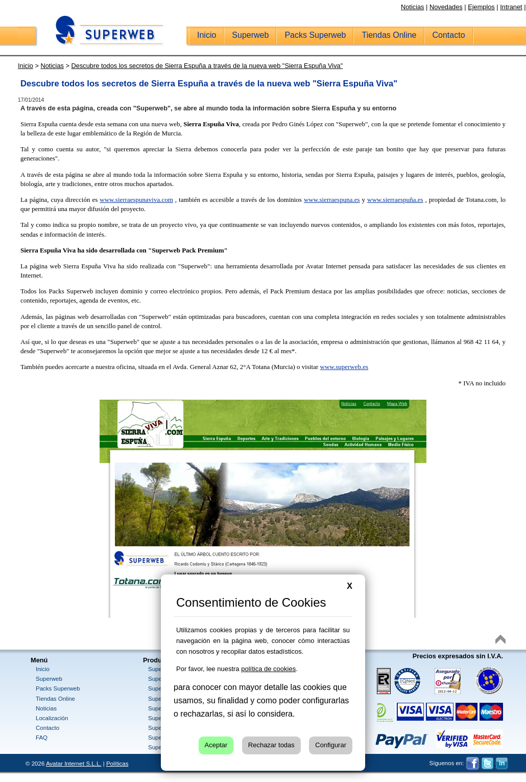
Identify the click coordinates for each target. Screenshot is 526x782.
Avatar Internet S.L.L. (74, 764)
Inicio (43, 669)
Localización (52, 718)
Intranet (511, 7)
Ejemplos (481, 7)
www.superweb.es (344, 367)
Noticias (412, 7)
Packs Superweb (58, 688)
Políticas (117, 764)
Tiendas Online (55, 699)
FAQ (41, 737)
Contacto (47, 728)
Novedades (446, 7)
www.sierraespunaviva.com (136, 199)
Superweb (49, 679)
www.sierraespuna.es (332, 199)
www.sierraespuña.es (395, 199)
